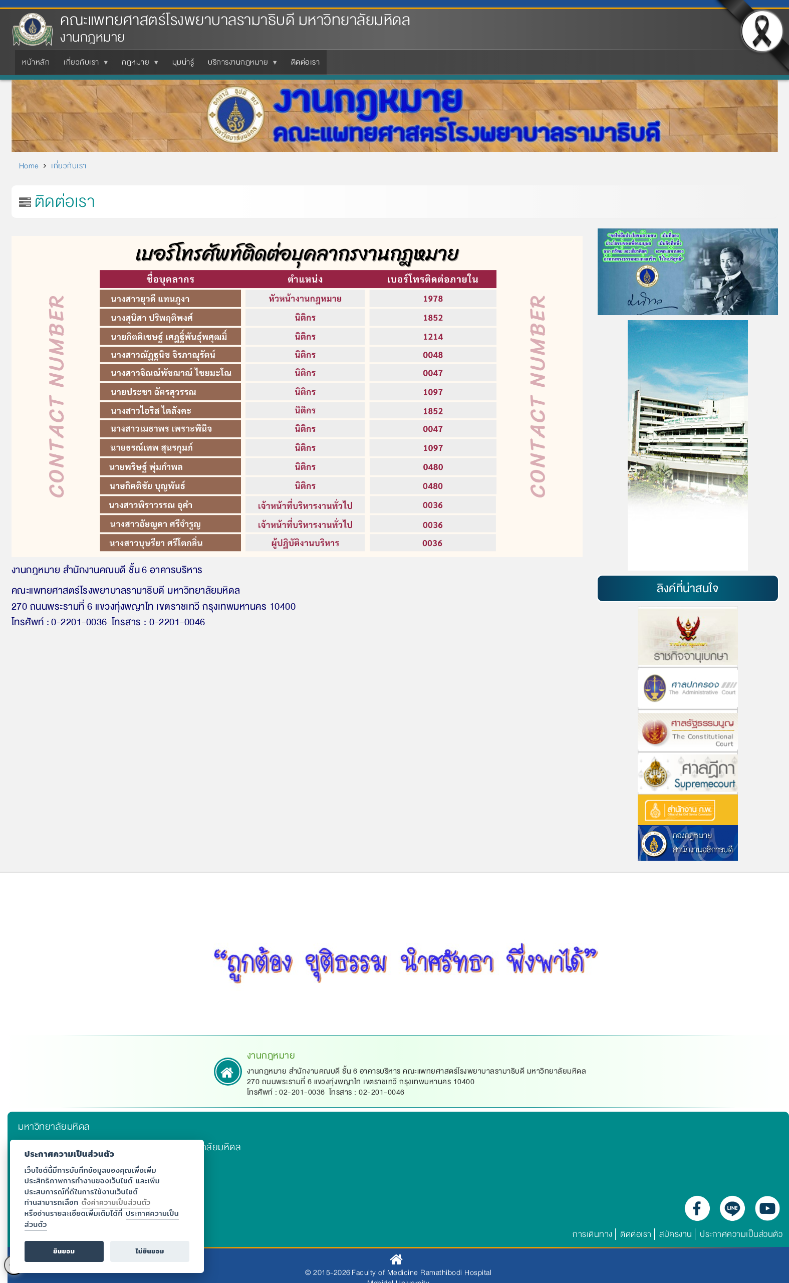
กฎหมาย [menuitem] (137, 65)
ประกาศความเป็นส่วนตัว (741, 1234)
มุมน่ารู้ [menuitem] (183, 62)
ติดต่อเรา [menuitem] (305, 62)
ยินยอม (64, 1251)
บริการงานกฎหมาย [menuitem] (240, 65)
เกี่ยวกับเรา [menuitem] (83, 65)
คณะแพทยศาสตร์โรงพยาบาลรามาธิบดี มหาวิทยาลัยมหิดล (235, 20)
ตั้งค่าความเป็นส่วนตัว (116, 1202)
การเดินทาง (593, 1234)
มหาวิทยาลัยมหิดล (54, 1127)
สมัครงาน (675, 1234)
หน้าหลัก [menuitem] (36, 62)
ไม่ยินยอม (150, 1251)
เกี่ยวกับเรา (69, 165)
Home (29, 165)
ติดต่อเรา (636, 1234)
